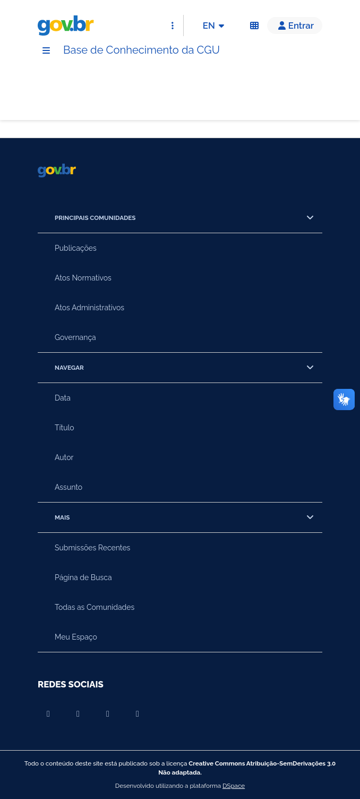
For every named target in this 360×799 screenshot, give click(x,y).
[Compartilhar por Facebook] (78, 714)
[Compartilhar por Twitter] (137, 714)
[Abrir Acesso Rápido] (172, 25)
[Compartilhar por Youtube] (48, 714)
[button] (294, 25)
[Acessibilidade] (254, 25)
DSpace (233, 785)
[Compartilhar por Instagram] (107, 714)
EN (215, 25)
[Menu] (46, 50)
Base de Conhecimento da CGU (141, 50)
